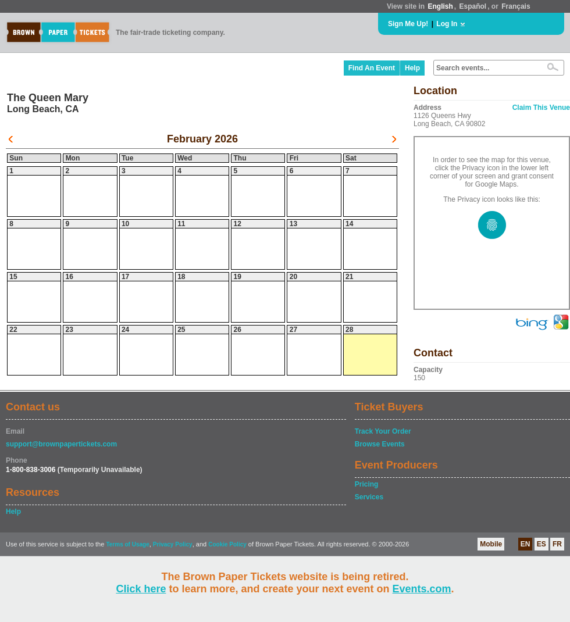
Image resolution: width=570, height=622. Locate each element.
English (440, 6)
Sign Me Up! (408, 24)
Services (369, 497)
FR (557, 544)
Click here (141, 589)
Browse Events (380, 444)
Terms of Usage (127, 544)
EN (525, 544)
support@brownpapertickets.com (61, 444)
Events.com (422, 589)
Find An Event (371, 68)
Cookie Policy (227, 544)
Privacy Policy (173, 544)
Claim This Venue (541, 107)
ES (541, 544)
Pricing (367, 484)
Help (412, 68)
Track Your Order (383, 431)
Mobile (491, 544)
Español (473, 6)
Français (515, 6)
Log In (446, 24)
